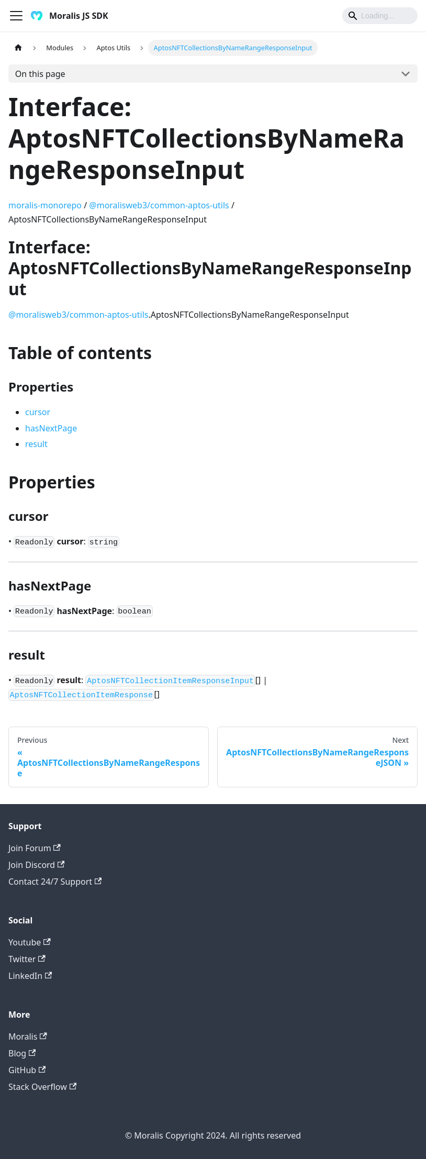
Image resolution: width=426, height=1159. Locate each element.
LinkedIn (30, 976)
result (36, 444)
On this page (40, 74)
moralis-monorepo (45, 205)
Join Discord (36, 865)
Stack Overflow (42, 1087)
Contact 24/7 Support (55, 881)
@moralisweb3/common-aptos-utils (159, 205)
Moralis (27, 1036)
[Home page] (18, 48)
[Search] (380, 15)
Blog (22, 1053)
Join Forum (34, 848)
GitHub (27, 1070)
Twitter (27, 959)
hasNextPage (51, 428)
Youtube (29, 942)
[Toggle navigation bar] (16, 16)
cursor (37, 412)
